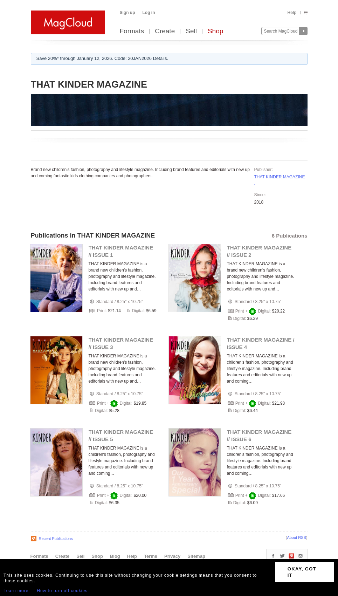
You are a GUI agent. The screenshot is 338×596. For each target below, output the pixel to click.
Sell (191, 31)
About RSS (296, 537)
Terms (150, 556)
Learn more (16, 590)
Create (165, 31)
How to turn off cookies (62, 590)
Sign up (127, 12)
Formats (132, 31)
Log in (149, 12)
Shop (215, 31)
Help (291, 12)
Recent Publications (56, 538)
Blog (115, 556)
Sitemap (196, 556)
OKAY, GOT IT (302, 572)
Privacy (172, 556)
